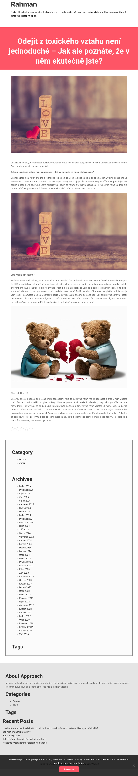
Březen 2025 (25, 508)
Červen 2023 (25, 580)
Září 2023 (24, 573)
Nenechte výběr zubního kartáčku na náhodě (25, 743)
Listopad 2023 (26, 565)
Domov (22, 459)
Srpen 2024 (25, 533)
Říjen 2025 (24, 493)
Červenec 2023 (26, 576)
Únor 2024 (24, 555)
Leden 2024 (25, 558)
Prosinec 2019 (26, 623)
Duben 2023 (25, 587)
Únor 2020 (24, 620)
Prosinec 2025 (26, 490)
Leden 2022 (25, 616)
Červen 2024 (25, 540)
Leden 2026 (25, 486)
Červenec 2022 (26, 605)
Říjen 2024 (24, 526)
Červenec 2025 (26, 504)
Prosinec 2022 (26, 598)
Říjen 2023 (24, 569)
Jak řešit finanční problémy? (17, 732)
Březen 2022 (25, 612)
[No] (133, 765)
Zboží (22, 463)
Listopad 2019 (26, 627)
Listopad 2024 (26, 522)
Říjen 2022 (24, 601)
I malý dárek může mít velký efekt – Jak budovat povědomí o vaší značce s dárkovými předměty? (50, 728)
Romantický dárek (11, 735)
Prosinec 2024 (26, 519)
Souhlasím (69, 769)
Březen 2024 (25, 551)
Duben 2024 (25, 547)
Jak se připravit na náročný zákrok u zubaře (24, 739)
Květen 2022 (25, 609)
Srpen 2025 (25, 501)
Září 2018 (24, 634)
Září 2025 (24, 497)
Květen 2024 (25, 544)
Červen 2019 (25, 630)
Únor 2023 (24, 591)
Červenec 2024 (26, 537)
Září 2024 (24, 529)
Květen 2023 (25, 583)
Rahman (24, 4)
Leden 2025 (25, 515)
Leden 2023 (25, 594)
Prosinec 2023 (26, 562)
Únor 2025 (24, 511)
